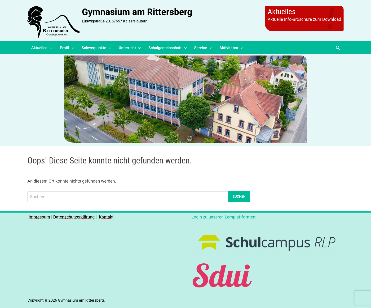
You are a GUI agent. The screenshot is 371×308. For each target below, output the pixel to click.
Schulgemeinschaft (164, 48)
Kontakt (106, 216)
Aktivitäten (229, 48)
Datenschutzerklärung (74, 216)
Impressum (39, 216)
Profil (64, 48)
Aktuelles (39, 48)
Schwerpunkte (94, 48)
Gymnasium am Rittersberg (137, 12)
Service (200, 48)
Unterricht (127, 48)
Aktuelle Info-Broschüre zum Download (304, 19)
